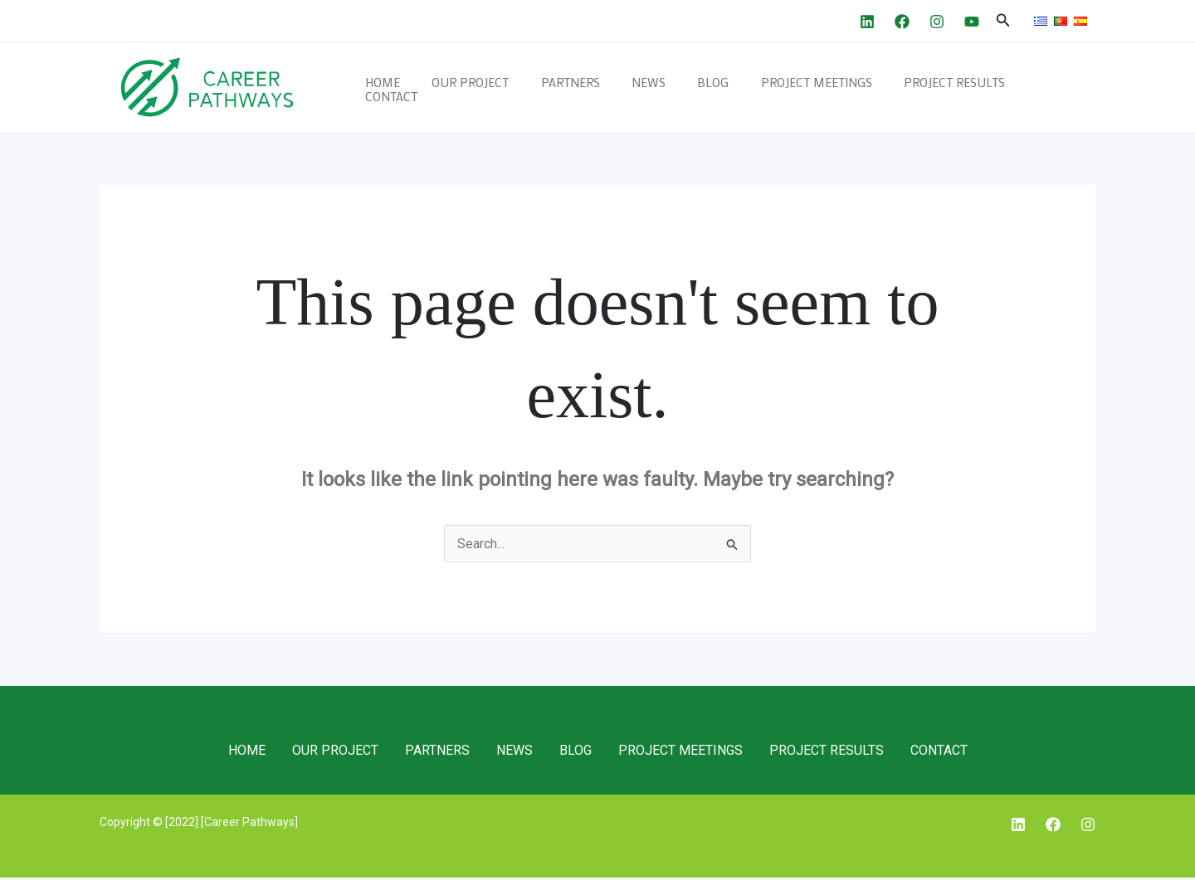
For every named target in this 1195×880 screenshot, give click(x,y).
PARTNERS (598, 87)
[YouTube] (971, 21)
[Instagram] (936, 21)
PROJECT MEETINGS (824, 87)
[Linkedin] (867, 21)
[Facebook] (902, 21)
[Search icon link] (1003, 20)
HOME (424, 87)
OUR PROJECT (505, 87)
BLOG (728, 87)
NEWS (670, 87)
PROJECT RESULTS (955, 87)
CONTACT (1057, 87)
